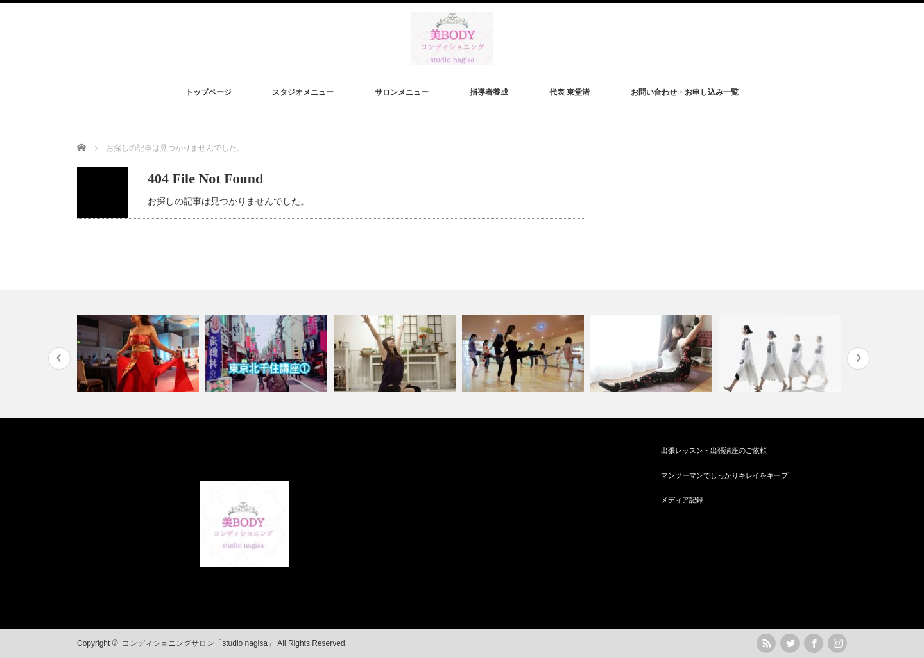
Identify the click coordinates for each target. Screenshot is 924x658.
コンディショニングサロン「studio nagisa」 (198, 643)
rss (766, 643)
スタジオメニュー (303, 92)
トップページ (208, 92)
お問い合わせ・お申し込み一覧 (685, 92)
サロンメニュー (402, 92)
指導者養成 (489, 92)
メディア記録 (682, 500)
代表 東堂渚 (569, 92)
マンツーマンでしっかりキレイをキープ (724, 475)
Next (858, 358)
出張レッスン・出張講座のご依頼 (714, 450)
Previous (59, 358)
